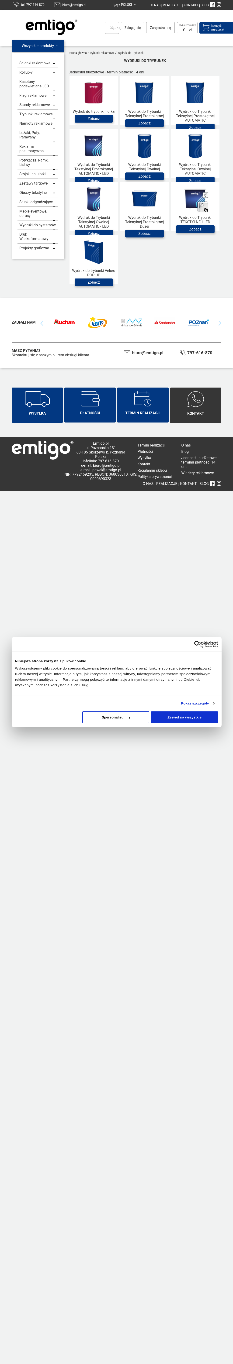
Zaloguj (130, 28)
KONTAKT (190, 5)
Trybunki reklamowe (36, 114)
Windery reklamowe (197, 473)
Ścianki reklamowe (34, 63)
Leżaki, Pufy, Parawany (29, 135)
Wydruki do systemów (37, 225)
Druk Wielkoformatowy (33, 236)
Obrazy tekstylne (33, 192)
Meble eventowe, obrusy (33, 213)
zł (190, 30)
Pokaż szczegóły (195, 703)
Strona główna (78, 53)
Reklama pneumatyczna (31, 148)
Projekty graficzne (34, 248)
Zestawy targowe (33, 183)
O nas (186, 445)
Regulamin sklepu (152, 470)
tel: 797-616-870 (33, 5)
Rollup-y (26, 72)
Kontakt (143, 464)
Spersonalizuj (116, 717)
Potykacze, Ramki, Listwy (34, 162)
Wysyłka (144, 458)
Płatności (145, 451)
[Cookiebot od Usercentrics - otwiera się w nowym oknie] (197, 644)
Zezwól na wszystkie (184, 717)
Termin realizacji (150, 445)
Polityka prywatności (154, 476)
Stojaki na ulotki (32, 174)
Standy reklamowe (34, 105)
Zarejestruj (157, 28)
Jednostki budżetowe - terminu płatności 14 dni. (200, 462)
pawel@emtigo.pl (106, 470)
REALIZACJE (171, 5)
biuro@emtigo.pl (74, 5)
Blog (185, 451)
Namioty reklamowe (35, 123)
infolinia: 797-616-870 (101, 461)
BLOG (205, 5)
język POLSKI (122, 5)
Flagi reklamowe (32, 95)
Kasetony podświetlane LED (34, 83)
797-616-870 (199, 352)
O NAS (155, 5)
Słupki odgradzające (36, 202)
